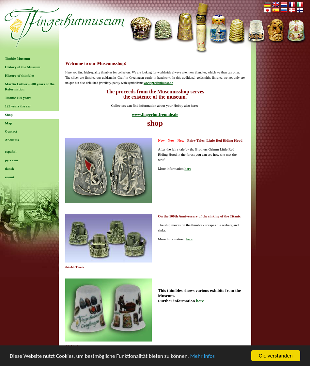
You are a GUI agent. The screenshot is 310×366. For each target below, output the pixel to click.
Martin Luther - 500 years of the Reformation (29, 86)
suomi (9, 177)
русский (11, 160)
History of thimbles (19, 75)
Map (8, 123)
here (187, 168)
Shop (9, 115)
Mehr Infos (202, 356)
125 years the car (18, 106)
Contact (11, 131)
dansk (9, 168)
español (10, 151)
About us (12, 140)
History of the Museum (22, 67)
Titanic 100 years (18, 98)
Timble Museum (17, 58)
